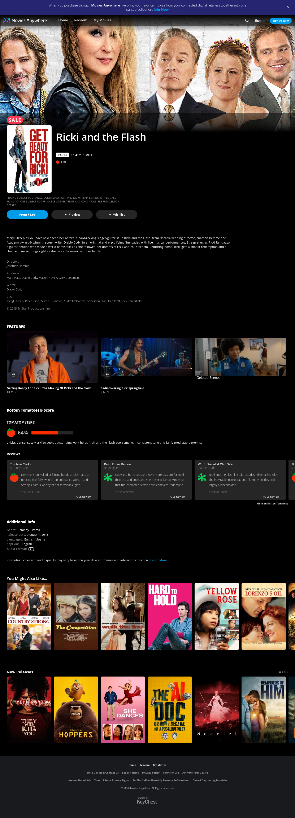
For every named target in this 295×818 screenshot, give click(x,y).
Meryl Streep (15, 301)
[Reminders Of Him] (264, 710)
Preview (72, 214)
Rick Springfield (132, 301)
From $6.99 (27, 214)
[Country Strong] (29, 616)
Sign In (259, 20)
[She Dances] (123, 710)
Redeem (80, 20)
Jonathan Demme (18, 266)
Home (63, 20)
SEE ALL (283, 672)
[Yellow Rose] (217, 616)
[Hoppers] (76, 710)
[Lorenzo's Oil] (264, 616)
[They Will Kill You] (29, 710)
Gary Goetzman (69, 278)
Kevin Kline (32, 301)
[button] (52, 357)
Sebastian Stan (97, 301)
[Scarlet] (217, 710)
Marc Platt (13, 278)
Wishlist (117, 214)
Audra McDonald (74, 301)
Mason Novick (48, 278)
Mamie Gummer (51, 301)
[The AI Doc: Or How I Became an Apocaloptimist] (170, 710)
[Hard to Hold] (170, 616)
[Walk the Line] (123, 616)
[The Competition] (76, 616)
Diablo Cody (29, 278)
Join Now (161, 9)
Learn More (158, 560)
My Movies (102, 20)
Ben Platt (114, 301)
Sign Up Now (281, 20)
